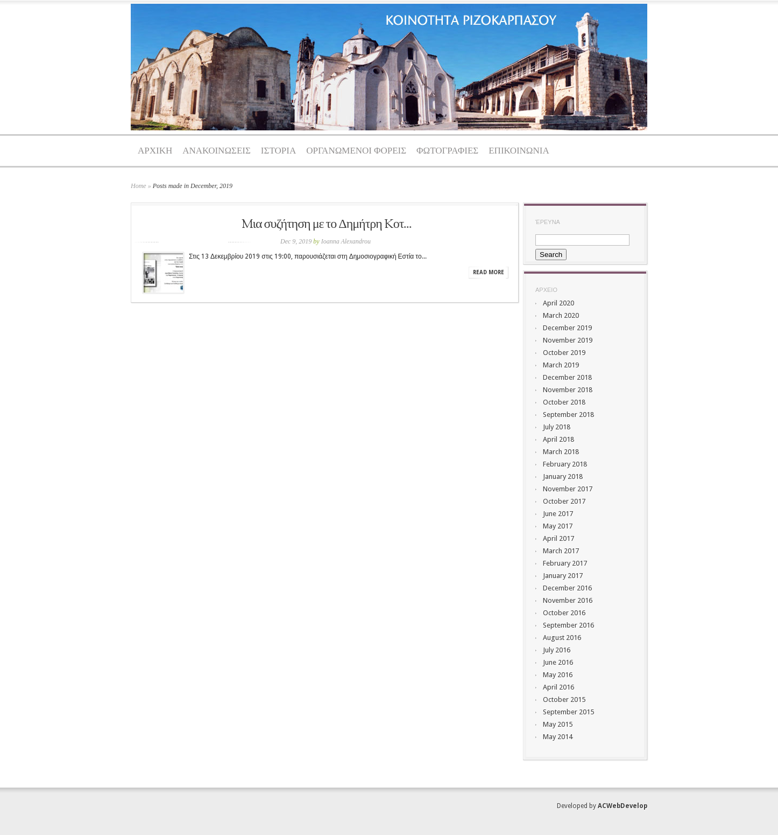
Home (138, 186)
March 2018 (561, 452)
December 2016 (567, 588)
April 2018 (558, 439)
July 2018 (556, 427)
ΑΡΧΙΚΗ (155, 151)
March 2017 (561, 551)
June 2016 (558, 662)
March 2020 (561, 315)
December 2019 (567, 328)
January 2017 (563, 576)
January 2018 (563, 476)
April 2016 (558, 687)
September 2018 (568, 414)
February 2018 (565, 464)
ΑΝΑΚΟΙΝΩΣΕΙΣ (216, 151)
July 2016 (556, 650)
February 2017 (565, 563)
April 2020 (558, 303)
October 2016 (564, 613)
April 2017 (558, 538)
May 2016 (557, 675)
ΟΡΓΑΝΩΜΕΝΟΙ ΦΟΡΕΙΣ (356, 151)
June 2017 (558, 514)
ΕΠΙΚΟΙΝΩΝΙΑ (519, 151)
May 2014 (557, 737)
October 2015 (564, 699)
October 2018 (564, 402)
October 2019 (564, 353)
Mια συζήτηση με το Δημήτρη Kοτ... (327, 224)
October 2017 (564, 501)
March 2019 (561, 365)
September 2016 (568, 625)
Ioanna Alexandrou (346, 241)
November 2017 (567, 489)
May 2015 (557, 724)
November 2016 (567, 600)
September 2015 (568, 712)
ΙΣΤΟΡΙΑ (278, 151)
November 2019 (567, 340)
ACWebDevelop (622, 806)
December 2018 (567, 377)
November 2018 (567, 390)
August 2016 (562, 638)
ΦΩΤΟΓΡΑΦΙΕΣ (447, 151)
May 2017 (557, 526)
